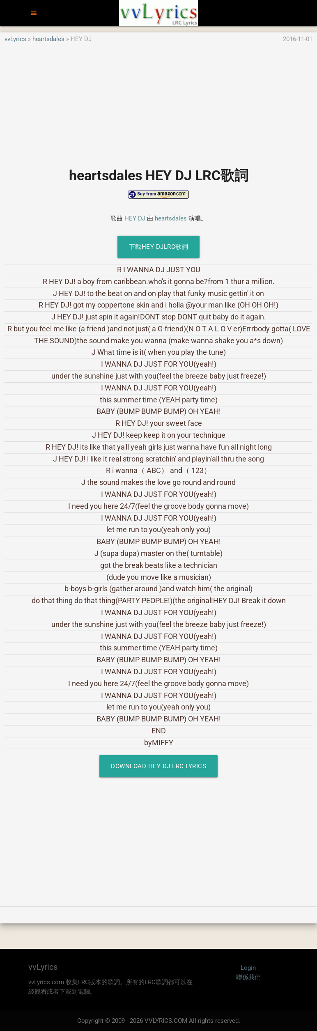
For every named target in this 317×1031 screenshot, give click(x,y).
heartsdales (48, 39)
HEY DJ (134, 218)
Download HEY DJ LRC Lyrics (158, 766)
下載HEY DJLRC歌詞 (158, 246)
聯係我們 (248, 977)
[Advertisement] (158, 101)
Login (248, 967)
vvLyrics (15, 39)
